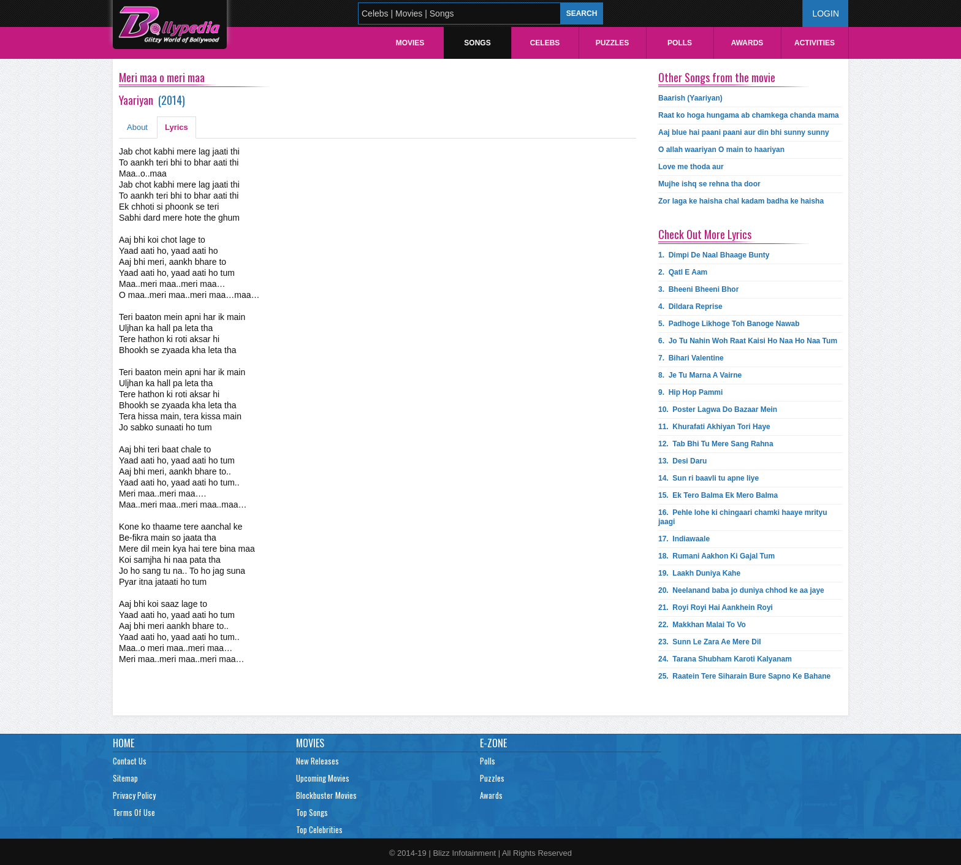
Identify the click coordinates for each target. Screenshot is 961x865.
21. (715, 607)
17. (684, 539)
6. (747, 341)
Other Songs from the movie (716, 77)
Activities (814, 43)
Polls (679, 43)
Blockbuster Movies (326, 795)
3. (698, 289)
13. (682, 461)
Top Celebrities (319, 829)
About (137, 127)
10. (717, 409)
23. (709, 642)
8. (700, 375)
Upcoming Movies (322, 778)
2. (682, 272)
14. (708, 478)
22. (702, 624)
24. (725, 659)
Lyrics (176, 127)
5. (728, 323)
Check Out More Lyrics (704, 234)
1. (713, 255)
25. (744, 676)
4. (690, 306)
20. (741, 590)
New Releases (317, 761)
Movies (410, 43)
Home (123, 743)
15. (718, 495)
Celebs (545, 43)
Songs (477, 43)
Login (825, 13)
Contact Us (129, 761)
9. (690, 392)
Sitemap (125, 778)
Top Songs (312, 812)
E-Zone (493, 743)
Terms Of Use (134, 812)
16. (742, 517)
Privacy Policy (134, 795)
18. (716, 556)
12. (715, 444)
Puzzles (612, 43)
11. (714, 426)
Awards (747, 43)
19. (699, 573)
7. (691, 358)
